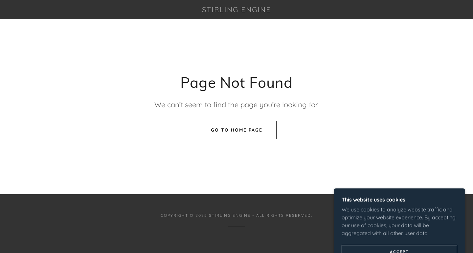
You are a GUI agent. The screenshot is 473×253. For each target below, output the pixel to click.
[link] (236, 10)
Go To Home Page (236, 130)
